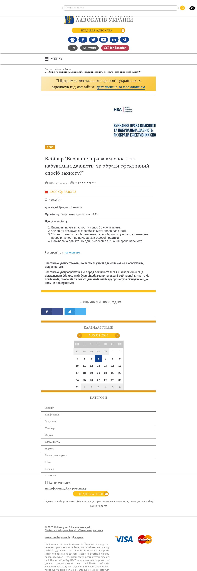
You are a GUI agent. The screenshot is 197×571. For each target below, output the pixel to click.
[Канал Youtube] (103, 39)
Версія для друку (85, 189)
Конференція (52, 421)
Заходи (68, 69)
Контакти (89, 48)
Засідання (50, 428)
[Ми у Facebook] (82, 39)
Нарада (49, 455)
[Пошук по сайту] (120, 8)
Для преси (77, 544)
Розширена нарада (56, 462)
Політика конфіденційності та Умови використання (74, 537)
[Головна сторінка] (98, 18)
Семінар (50, 435)
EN (73, 48)
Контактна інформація (57, 544)
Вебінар (49, 476)
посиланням (72, 259)
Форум (49, 442)
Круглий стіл (52, 448)
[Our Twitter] (93, 39)
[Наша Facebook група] (72, 39)
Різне (48, 469)
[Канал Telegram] (124, 39)
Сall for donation (115, 48)
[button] (98, 87)
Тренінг (49, 415)
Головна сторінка (53, 69)
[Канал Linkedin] (114, 39)
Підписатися (91, 501)
